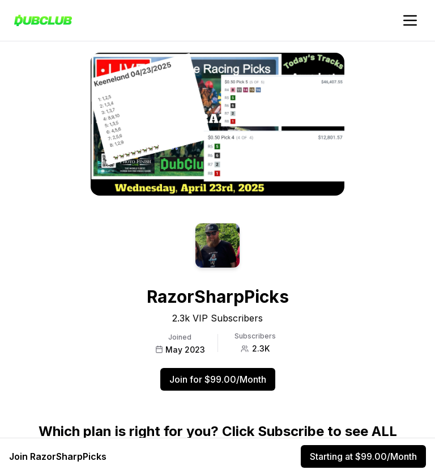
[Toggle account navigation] (410, 20)
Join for (217, 379)
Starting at (363, 456)
